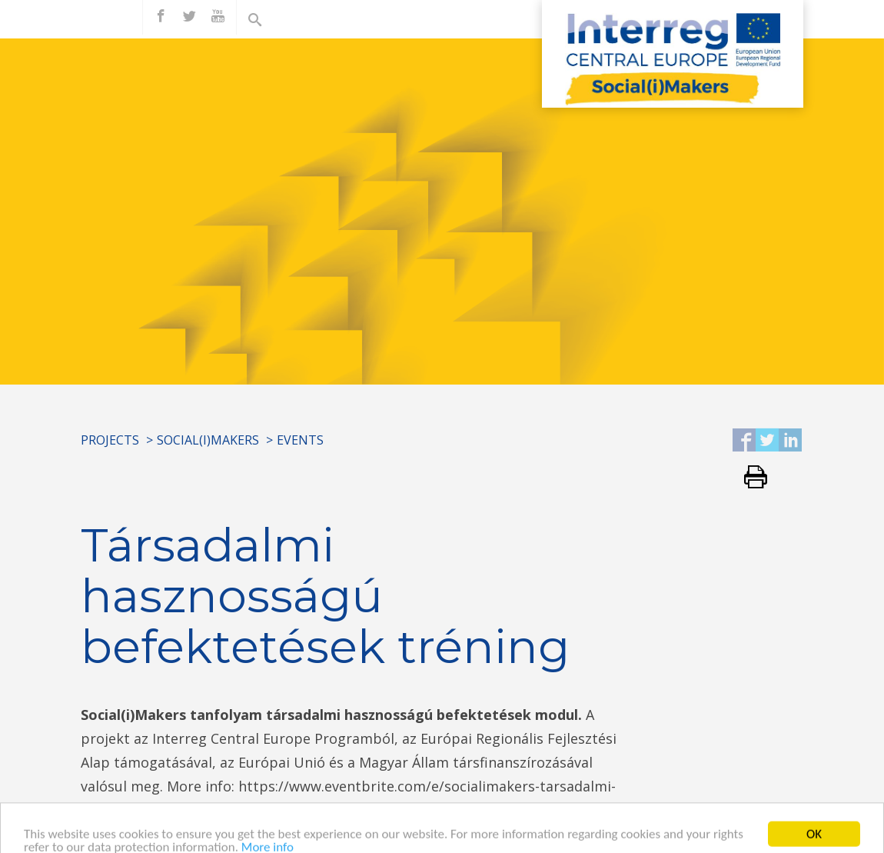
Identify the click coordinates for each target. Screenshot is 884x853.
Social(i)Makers (208, 439)
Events (300, 439)
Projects (110, 439)
